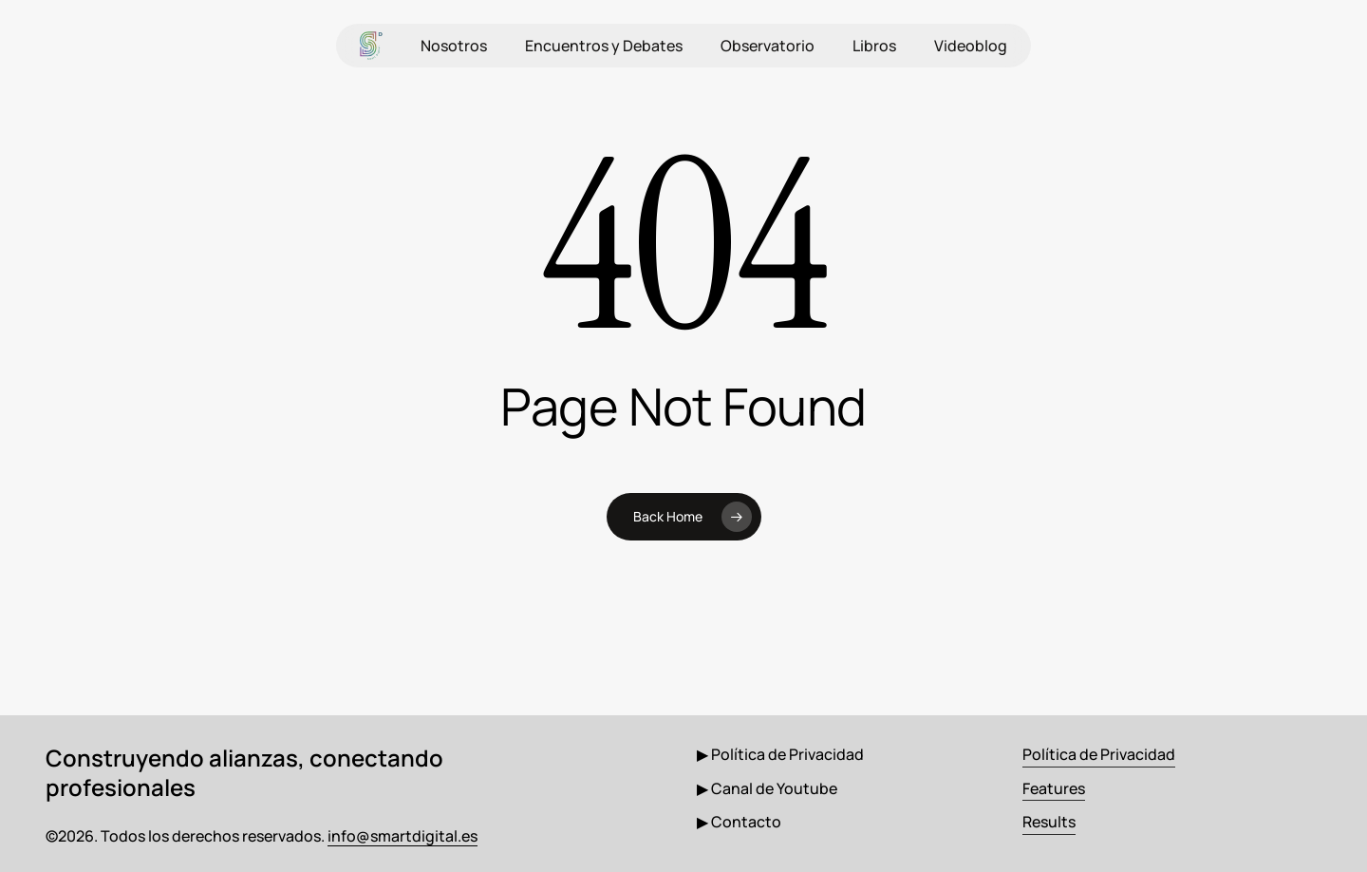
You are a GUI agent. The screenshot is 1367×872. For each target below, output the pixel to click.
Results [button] (1049, 821)
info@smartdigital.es (403, 835)
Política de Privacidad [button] (1098, 754)
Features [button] (1053, 788)
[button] (780, 755)
